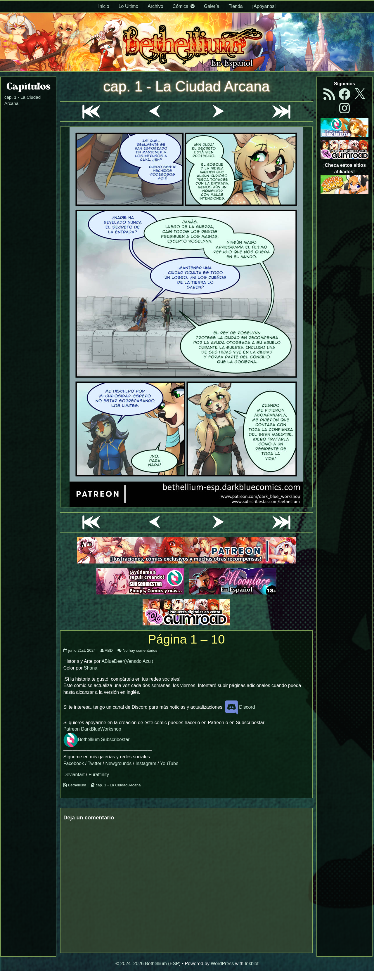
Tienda (235, 6)
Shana (90, 667)
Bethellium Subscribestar (96, 739)
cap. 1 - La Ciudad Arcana (186, 86)
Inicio (103, 6)
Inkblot (252, 963)
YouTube (169, 763)
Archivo (155, 6)
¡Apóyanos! (264, 6)
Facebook (73, 763)
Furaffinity (99, 774)
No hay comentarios (140, 650)
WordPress (222, 963)
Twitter (94, 763)
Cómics (180, 6)
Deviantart (74, 774)
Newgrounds (118, 763)
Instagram (146, 763)
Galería (211, 6)
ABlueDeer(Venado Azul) (127, 661)
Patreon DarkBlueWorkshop (92, 728)
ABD (108, 650)
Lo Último (128, 6)
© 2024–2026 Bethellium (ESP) (148, 963)
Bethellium (77, 785)
